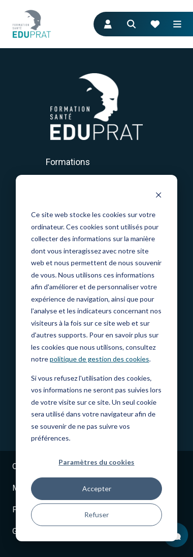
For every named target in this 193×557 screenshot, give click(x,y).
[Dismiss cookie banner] (158, 196)
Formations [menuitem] (68, 162)
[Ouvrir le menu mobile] (177, 24)
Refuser (96, 514)
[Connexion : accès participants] (107, 24)
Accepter (96, 488)
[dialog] (96, 358)
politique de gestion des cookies (99, 359)
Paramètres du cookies (96, 462)
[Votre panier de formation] (155, 24)
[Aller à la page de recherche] (131, 24)
